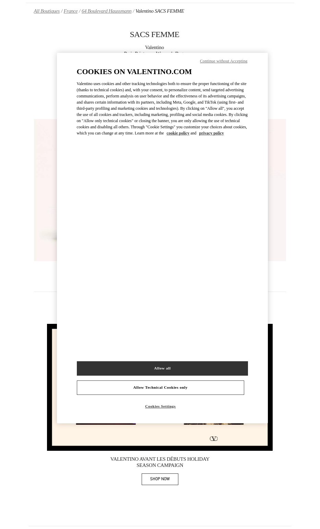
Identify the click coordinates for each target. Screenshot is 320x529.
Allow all (162, 368)
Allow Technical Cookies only (160, 387)
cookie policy (178, 133)
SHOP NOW (164, 480)
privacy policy (211, 133)
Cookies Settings (160, 406)
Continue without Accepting (223, 61)
